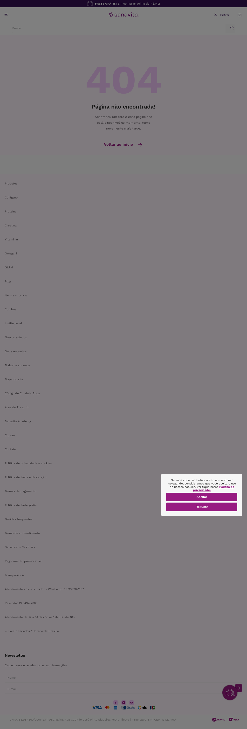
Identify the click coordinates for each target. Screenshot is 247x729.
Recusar (202, 507)
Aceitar (201, 497)
